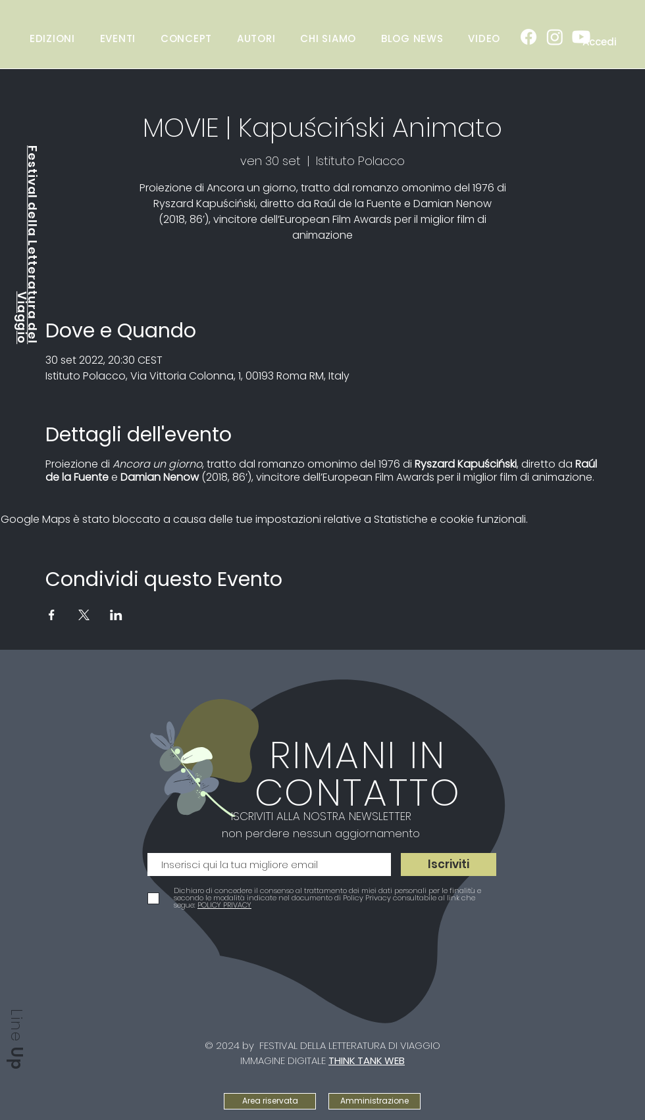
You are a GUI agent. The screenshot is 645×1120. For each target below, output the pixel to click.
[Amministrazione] (374, 1101)
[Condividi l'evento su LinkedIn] (116, 615)
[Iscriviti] (448, 864)
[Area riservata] (270, 1101)
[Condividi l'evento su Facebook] (51, 615)
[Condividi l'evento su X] (84, 615)
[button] (117, 38)
